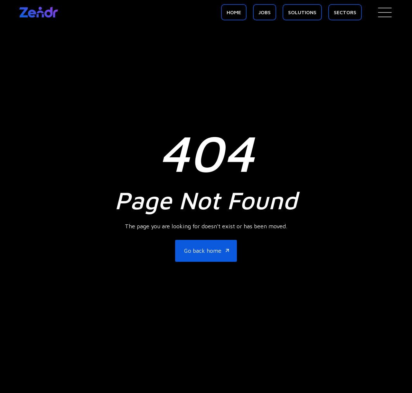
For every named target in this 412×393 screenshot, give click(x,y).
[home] (38, 12)
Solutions (302, 12)
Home (234, 12)
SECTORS (345, 12)
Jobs (264, 12)
